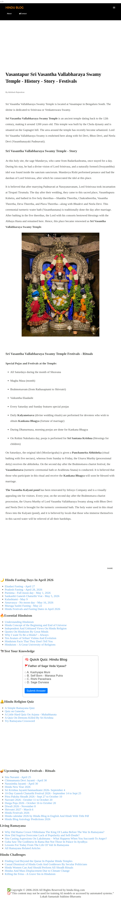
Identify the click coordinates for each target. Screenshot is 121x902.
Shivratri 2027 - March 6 (19, 809)
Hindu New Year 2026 (17, 786)
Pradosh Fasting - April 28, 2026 (23, 589)
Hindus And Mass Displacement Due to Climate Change (37, 870)
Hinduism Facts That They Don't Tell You (29, 641)
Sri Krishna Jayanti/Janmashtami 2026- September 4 (35, 790)
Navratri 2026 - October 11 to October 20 (28, 799)
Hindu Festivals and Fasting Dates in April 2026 (32, 609)
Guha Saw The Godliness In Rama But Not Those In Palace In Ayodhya (46, 841)
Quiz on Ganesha (15, 711)
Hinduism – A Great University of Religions (30, 644)
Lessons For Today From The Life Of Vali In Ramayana (37, 845)
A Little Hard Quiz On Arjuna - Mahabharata (31, 714)
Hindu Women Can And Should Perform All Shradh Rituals (39, 867)
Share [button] (110, 568)
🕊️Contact (21, 13)
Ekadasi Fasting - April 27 (20, 586)
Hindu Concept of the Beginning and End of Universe (36, 625)
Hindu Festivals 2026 (17, 812)
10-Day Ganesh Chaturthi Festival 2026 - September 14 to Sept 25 (43, 793)
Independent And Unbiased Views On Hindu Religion (36, 628)
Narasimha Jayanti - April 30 (21, 783)
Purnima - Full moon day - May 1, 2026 (28, 592)
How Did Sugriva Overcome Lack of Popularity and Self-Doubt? (42, 835)
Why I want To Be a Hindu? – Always (27, 634)
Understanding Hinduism (19, 621)
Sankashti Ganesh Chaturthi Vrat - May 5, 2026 (32, 596)
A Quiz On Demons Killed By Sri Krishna (29, 717)
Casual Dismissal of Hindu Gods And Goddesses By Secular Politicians (46, 864)
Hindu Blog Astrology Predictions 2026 (27, 819)
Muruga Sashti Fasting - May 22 (23, 605)
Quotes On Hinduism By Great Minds (26, 631)
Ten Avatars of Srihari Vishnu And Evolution (30, 638)
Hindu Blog (14, 7)
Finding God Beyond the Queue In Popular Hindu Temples (38, 861)
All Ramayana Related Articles (22, 848)
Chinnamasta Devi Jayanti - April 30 (26, 780)
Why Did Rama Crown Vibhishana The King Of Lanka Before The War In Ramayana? (54, 832)
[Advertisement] (60, 40)
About (8, 13)
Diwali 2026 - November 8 (20, 806)
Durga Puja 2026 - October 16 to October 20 (30, 803)
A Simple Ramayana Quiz (20, 708)
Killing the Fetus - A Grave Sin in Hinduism (30, 874)
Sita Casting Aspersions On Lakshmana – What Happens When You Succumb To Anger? (56, 838)
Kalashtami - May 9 (16, 599)
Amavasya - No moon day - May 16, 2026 (29, 602)
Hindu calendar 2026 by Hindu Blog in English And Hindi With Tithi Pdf (47, 816)
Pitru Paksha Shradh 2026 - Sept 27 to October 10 (33, 796)
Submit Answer (36, 690)
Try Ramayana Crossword (20, 720)
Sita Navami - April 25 (18, 777)
